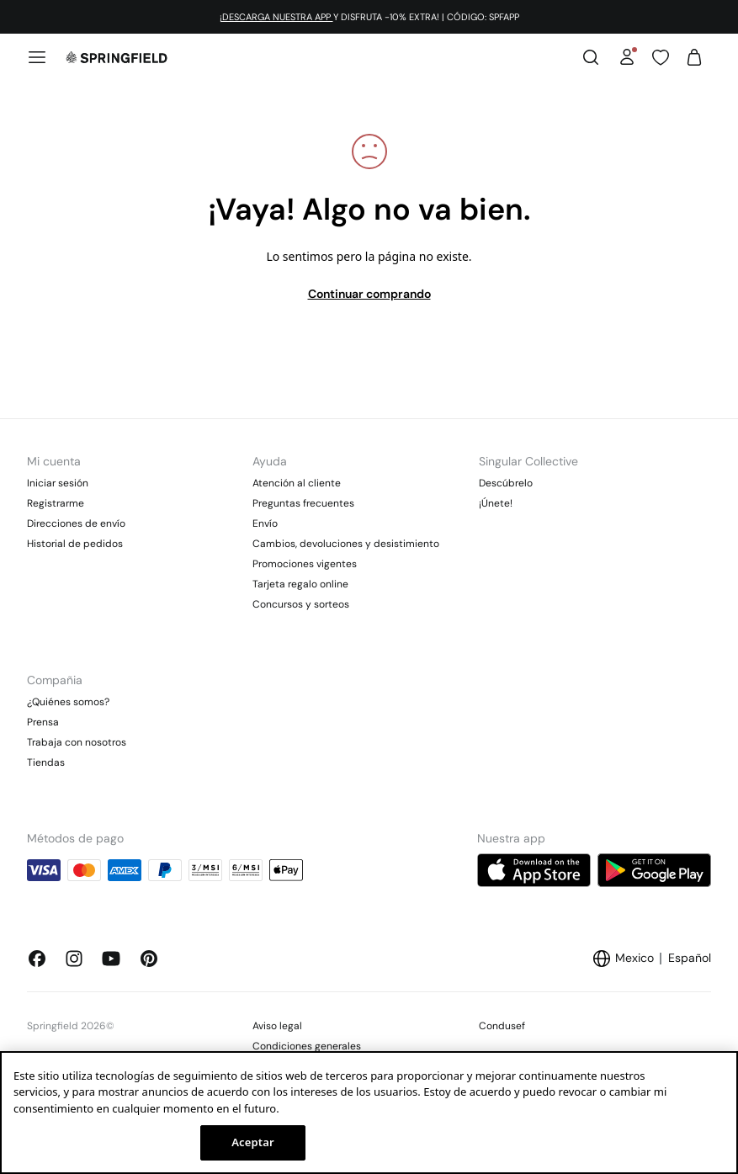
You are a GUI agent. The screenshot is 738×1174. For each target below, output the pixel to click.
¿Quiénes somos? (68, 702)
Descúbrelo (506, 483)
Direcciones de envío (76, 523)
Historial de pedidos (75, 543)
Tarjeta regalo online (300, 584)
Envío (265, 523)
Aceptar (252, 1142)
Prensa (43, 722)
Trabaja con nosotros (76, 742)
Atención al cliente (296, 483)
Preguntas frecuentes (303, 503)
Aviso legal (277, 1026)
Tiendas (46, 762)
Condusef (502, 1026)
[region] (369, 1112)
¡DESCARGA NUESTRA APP (276, 17)
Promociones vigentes (304, 564)
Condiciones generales (306, 1046)
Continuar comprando (369, 293)
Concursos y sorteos (300, 604)
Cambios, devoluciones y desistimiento (345, 543)
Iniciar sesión (57, 483)
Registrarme (55, 503)
